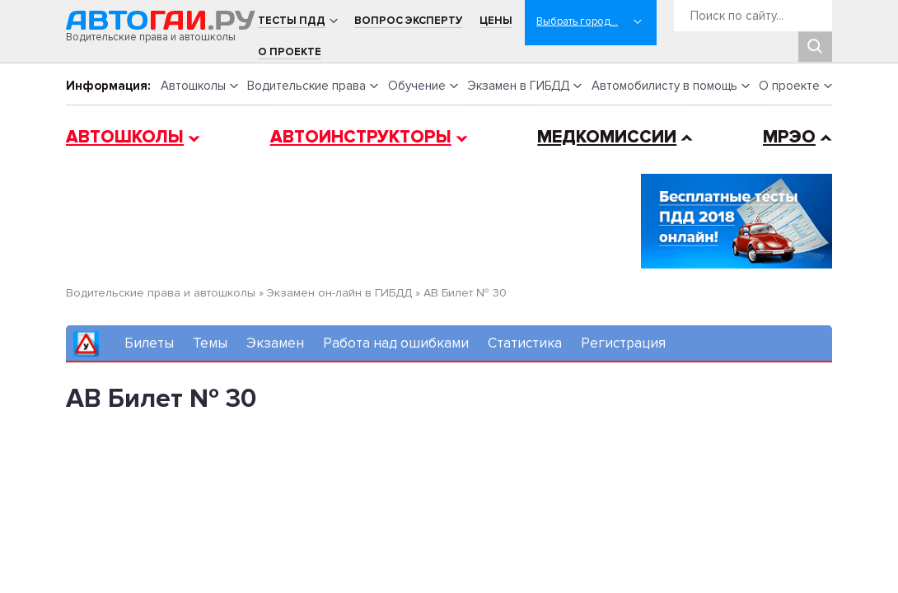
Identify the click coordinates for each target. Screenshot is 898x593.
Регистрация (623, 343)
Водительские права (306, 85)
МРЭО (789, 137)
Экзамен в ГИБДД (518, 85)
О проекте (289, 51)
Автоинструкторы (360, 137)
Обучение (417, 85)
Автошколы (193, 85)
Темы (210, 343)
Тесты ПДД (291, 20)
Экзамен (275, 343)
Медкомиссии (606, 137)
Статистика (525, 343)
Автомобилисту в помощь (664, 85)
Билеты (149, 343)
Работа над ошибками (396, 343)
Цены (495, 20)
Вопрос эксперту (408, 20)
